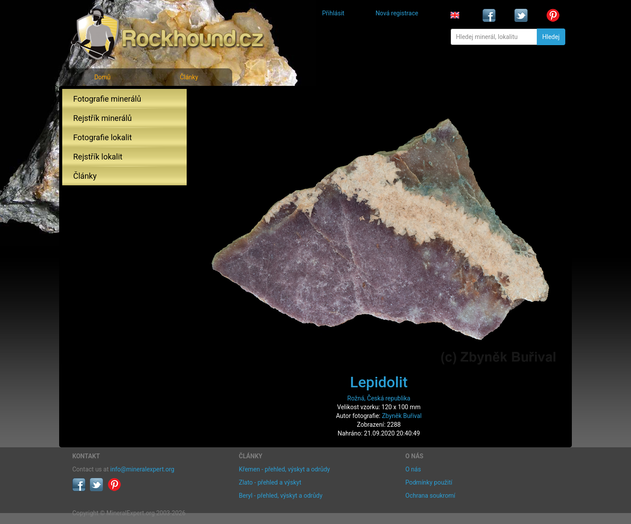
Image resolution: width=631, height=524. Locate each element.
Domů (102, 77)
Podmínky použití (428, 482)
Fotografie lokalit (102, 137)
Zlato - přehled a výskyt (270, 482)
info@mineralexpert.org (142, 469)
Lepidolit (379, 382)
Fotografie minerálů (107, 98)
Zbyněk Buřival (402, 415)
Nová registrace (397, 13)
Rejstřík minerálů (102, 118)
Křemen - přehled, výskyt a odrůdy (284, 469)
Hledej (551, 36)
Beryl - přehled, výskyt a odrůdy (281, 495)
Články (189, 77)
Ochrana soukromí (430, 495)
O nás (413, 469)
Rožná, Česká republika (379, 398)
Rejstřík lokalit (97, 156)
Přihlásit (333, 13)
